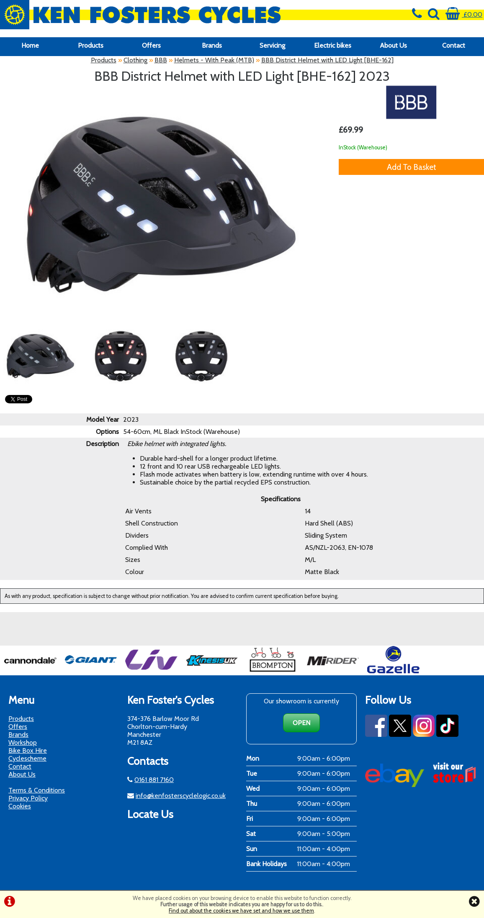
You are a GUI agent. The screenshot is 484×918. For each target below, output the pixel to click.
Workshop (22, 742)
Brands (212, 45)
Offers (151, 45)
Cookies (19, 806)
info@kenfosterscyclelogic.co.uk (181, 796)
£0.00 (463, 14)
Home (30, 45)
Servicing (272, 45)
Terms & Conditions (36, 790)
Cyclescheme (27, 758)
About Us (393, 45)
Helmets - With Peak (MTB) (214, 60)
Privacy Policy (28, 798)
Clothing (135, 60)
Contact (453, 45)
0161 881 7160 (154, 780)
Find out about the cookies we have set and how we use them (241, 911)
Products (90, 45)
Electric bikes (332, 45)
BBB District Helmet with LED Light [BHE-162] (327, 60)
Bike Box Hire (27, 750)
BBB (160, 60)
